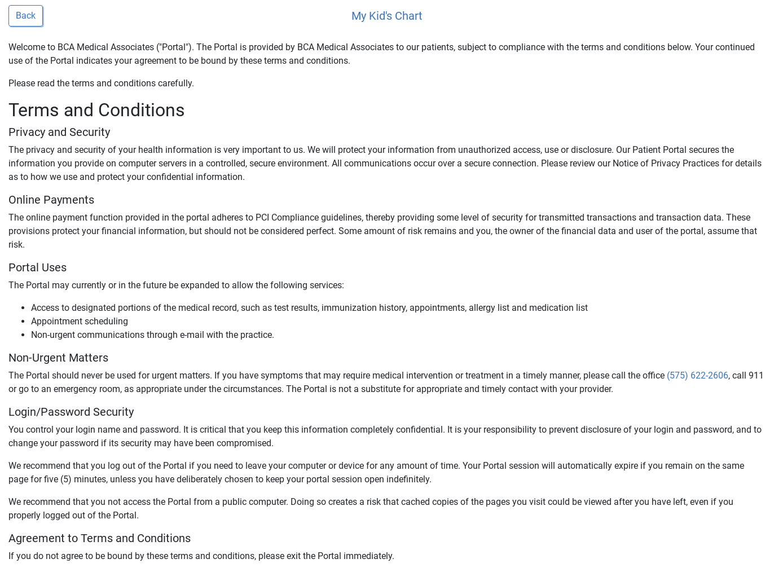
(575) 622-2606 (697, 375)
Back (26, 15)
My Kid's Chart (387, 16)
